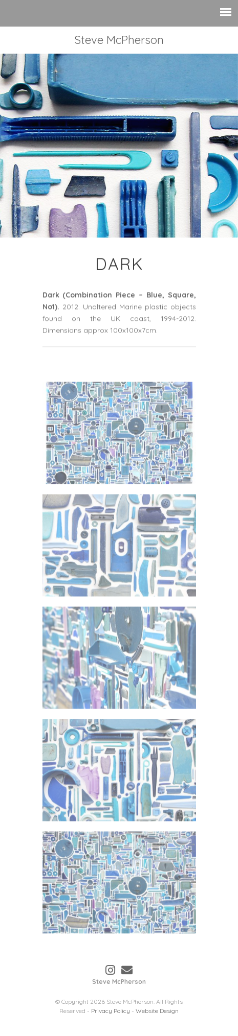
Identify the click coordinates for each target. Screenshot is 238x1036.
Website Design (157, 1011)
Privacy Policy (110, 1011)
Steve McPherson (119, 40)
